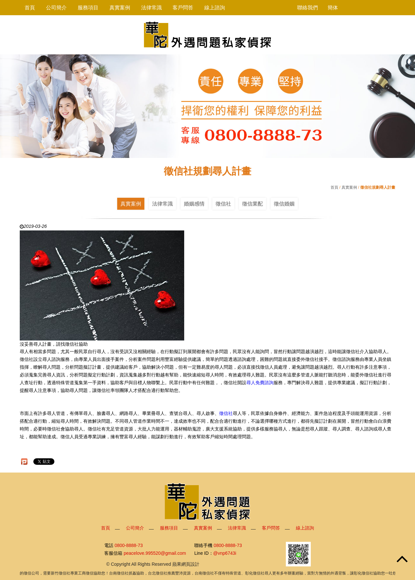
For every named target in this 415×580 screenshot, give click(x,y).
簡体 (333, 7)
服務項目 (88, 7)
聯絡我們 (307, 7)
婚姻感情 (194, 203)
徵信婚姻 (284, 203)
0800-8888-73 (129, 545)
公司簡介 (56, 7)
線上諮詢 (214, 7)
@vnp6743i (224, 553)
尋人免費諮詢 (260, 382)
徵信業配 (252, 203)
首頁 (30, 7)
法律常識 (151, 7)
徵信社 (223, 203)
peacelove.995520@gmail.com (155, 553)
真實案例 (119, 7)
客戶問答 (183, 7)
